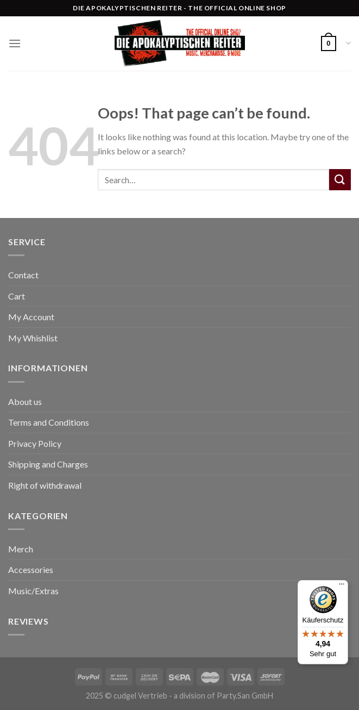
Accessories (30, 569)
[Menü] (341, 586)
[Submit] (340, 179)
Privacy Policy (34, 443)
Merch (20, 549)
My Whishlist (33, 338)
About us (25, 401)
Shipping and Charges (48, 464)
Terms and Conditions (48, 422)
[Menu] (14, 43)
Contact (23, 275)
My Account (31, 317)
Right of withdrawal (44, 485)
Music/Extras (33, 591)
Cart (16, 296)
